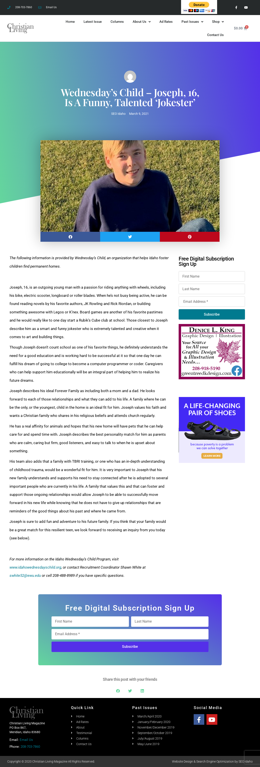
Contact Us (215, 35)
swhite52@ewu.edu (25, 575)
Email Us (26, 740)
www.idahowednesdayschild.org (35, 567)
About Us (142, 22)
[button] (70, 237)
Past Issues (192, 22)
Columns (117, 22)
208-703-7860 (30, 747)
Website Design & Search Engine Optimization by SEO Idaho (212, 761)
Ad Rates (166, 22)
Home (70, 22)
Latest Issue (93, 22)
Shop (218, 22)
